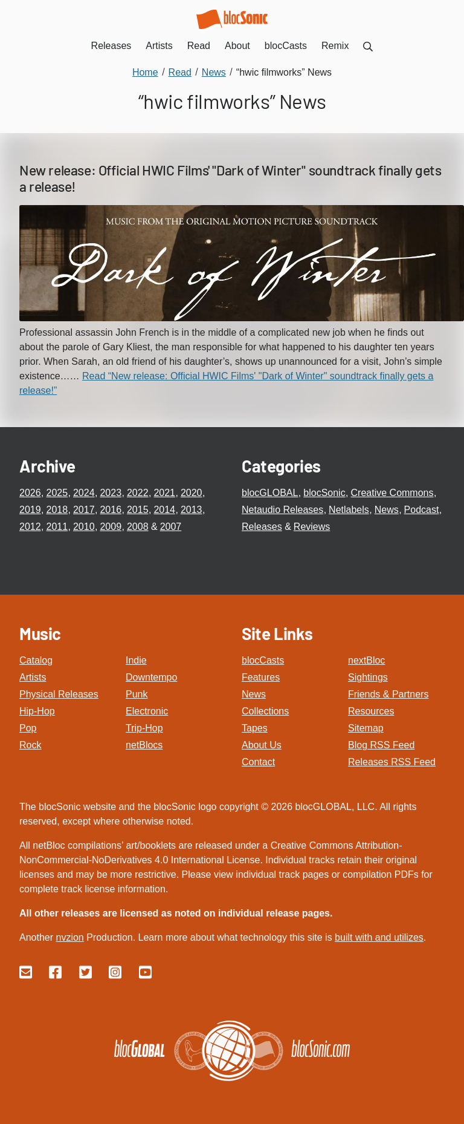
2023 (110, 493)
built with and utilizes (379, 937)
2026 (30, 493)
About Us (262, 745)
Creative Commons (392, 493)
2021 (164, 493)
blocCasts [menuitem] (286, 46)
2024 (84, 493)
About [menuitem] (237, 46)
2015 (138, 510)
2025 (57, 493)
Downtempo (151, 677)
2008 (138, 526)
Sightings (368, 677)
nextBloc (366, 660)
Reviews (312, 526)
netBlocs (144, 745)
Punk (136, 694)
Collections (265, 711)
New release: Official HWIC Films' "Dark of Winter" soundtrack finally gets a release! (230, 178)
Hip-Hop (37, 711)
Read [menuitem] (198, 46)
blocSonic (324, 493)
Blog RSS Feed (381, 745)
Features (261, 677)
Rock (30, 745)
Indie (136, 660)
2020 (191, 493)
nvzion (69, 937)
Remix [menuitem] (335, 46)
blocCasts (263, 660)
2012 (30, 526)
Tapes (255, 728)
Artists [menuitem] (159, 46)
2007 (171, 526)
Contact (258, 762)
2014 (164, 510)
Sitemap (366, 728)
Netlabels (349, 510)
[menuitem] (368, 46)
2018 (57, 510)
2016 (110, 510)
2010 (84, 526)
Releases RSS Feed (392, 762)
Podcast (421, 510)
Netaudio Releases (282, 510)
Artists (32, 677)
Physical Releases (58, 694)
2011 (57, 526)
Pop (27, 728)
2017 (84, 510)
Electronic (147, 711)
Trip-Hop (144, 728)
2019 (30, 510)
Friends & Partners (388, 694)
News (387, 510)
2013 (191, 510)
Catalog (36, 660)
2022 (138, 493)
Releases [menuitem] (111, 46)
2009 (110, 526)
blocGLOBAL (270, 493)
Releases (262, 526)
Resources (371, 711)
